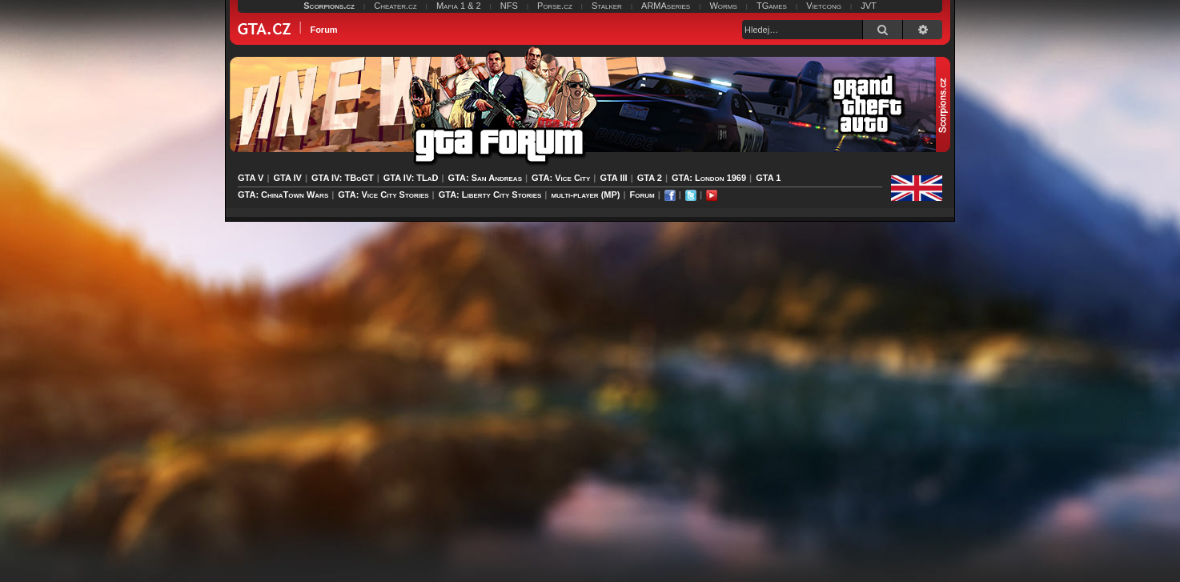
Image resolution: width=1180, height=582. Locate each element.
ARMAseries (665, 5)
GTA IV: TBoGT (342, 178)
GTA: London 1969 (709, 178)
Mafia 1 (450, 5)
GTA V (250, 178)
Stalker (607, 5)
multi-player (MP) (585, 194)
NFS (509, 5)
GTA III (613, 178)
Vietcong (823, 5)
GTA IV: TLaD (411, 178)
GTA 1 (768, 178)
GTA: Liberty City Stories (490, 194)
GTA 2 (649, 178)
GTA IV (287, 178)
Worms (722, 5)
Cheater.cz (395, 5)
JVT (869, 5)
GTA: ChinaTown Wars (283, 194)
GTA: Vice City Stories (383, 194)
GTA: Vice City (561, 178)
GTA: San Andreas (485, 178)
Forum (642, 194)
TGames (772, 5)
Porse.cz (554, 5)
